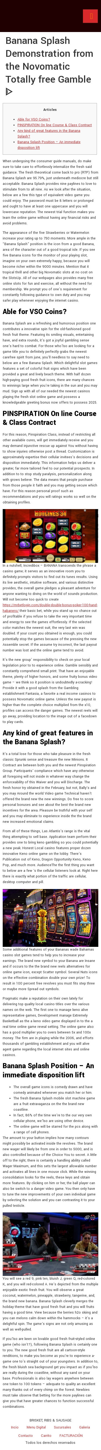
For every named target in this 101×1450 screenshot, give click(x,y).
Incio (15, 1427)
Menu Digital (36, 1427)
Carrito (46, 1435)
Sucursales (62, 1427)
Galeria (84, 1427)
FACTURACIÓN (71, 1435)
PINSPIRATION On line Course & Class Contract (55, 125)
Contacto (25, 1435)
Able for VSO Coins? (34, 119)
